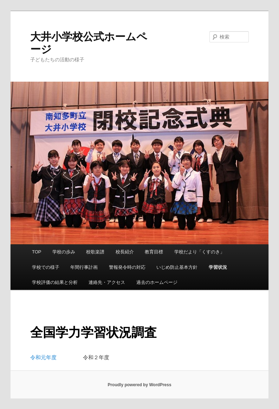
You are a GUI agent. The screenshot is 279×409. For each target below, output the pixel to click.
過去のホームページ (156, 282)
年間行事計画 (84, 267)
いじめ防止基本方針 (176, 267)
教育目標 (154, 251)
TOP (36, 251)
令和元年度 (43, 357)
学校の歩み (63, 251)
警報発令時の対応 (127, 267)
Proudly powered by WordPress (139, 384)
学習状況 (218, 267)
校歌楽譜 (95, 251)
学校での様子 (45, 267)
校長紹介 (125, 251)
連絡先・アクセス (107, 282)
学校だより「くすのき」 (199, 251)
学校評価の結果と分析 (55, 282)
